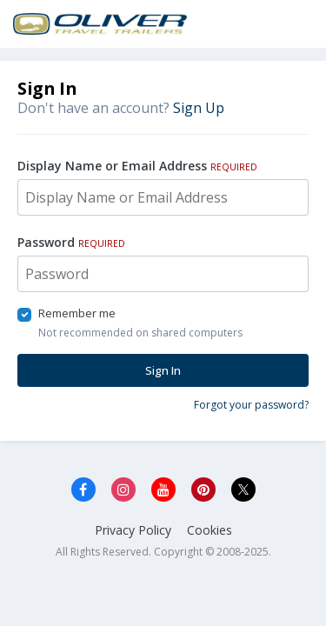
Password (71, 242)
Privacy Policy (133, 530)
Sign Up (198, 107)
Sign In (163, 370)
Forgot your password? (251, 404)
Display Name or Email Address (137, 165)
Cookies (209, 530)
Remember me (77, 313)
